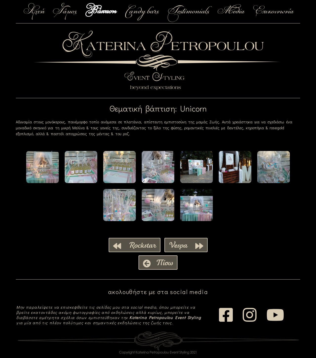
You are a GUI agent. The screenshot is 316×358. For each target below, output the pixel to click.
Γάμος (65, 12)
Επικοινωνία (273, 12)
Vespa (186, 245)
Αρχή (33, 12)
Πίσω (158, 262)
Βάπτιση (100, 12)
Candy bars (141, 12)
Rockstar (134, 245)
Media (230, 12)
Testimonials (188, 12)
